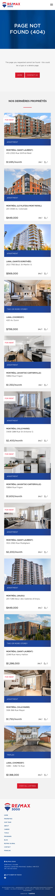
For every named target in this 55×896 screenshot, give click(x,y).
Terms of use (39, 889)
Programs (7, 836)
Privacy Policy (29, 889)
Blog (6, 840)
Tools (6, 833)
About (6, 825)
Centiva (31, 893)
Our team (7, 822)
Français (7, 850)
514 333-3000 (12, 868)
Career (6, 829)
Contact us (32, 75)
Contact (7, 847)
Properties (8, 818)
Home (19, 75)
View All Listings (27, 786)
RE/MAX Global (9, 843)
